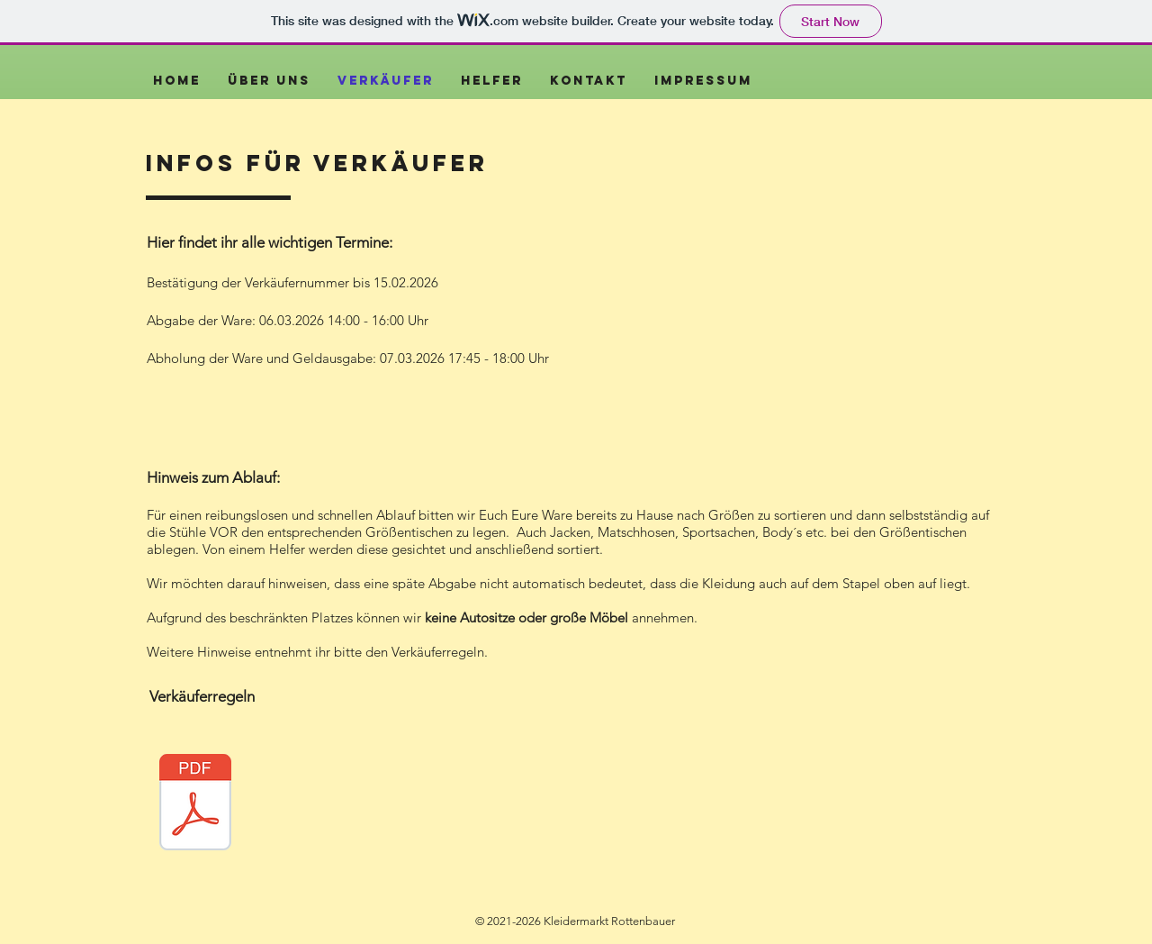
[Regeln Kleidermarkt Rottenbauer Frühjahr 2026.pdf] (195, 804)
